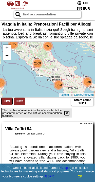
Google (65, 168)
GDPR (49, 176)
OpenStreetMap (84, 94)
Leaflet (65, 94)
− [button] (7, 56)
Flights (19, 101)
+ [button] (7, 48)
